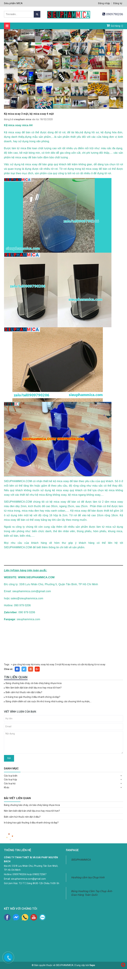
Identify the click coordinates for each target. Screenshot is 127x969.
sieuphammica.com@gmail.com (28, 878)
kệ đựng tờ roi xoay (95, 664)
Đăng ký (117, 3)
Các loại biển (10, 775)
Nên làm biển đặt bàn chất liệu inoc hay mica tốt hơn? (34, 687)
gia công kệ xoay (21, 664)
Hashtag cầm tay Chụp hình (88, 877)
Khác (6, 787)
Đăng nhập (104, 3)
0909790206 (114, 14)
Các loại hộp (10, 779)
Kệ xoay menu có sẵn (73, 664)
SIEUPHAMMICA (81, 859)
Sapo (92, 965)
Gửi (9, 758)
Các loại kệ (9, 783)
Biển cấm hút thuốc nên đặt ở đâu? (24, 692)
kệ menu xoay (38, 664)
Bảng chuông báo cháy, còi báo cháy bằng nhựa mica (34, 683)
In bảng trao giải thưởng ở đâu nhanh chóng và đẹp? (33, 697)
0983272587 (39, 874)
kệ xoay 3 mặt (53, 664)
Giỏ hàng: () (115, 25)
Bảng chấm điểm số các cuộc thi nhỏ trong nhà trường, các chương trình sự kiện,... (48, 701)
